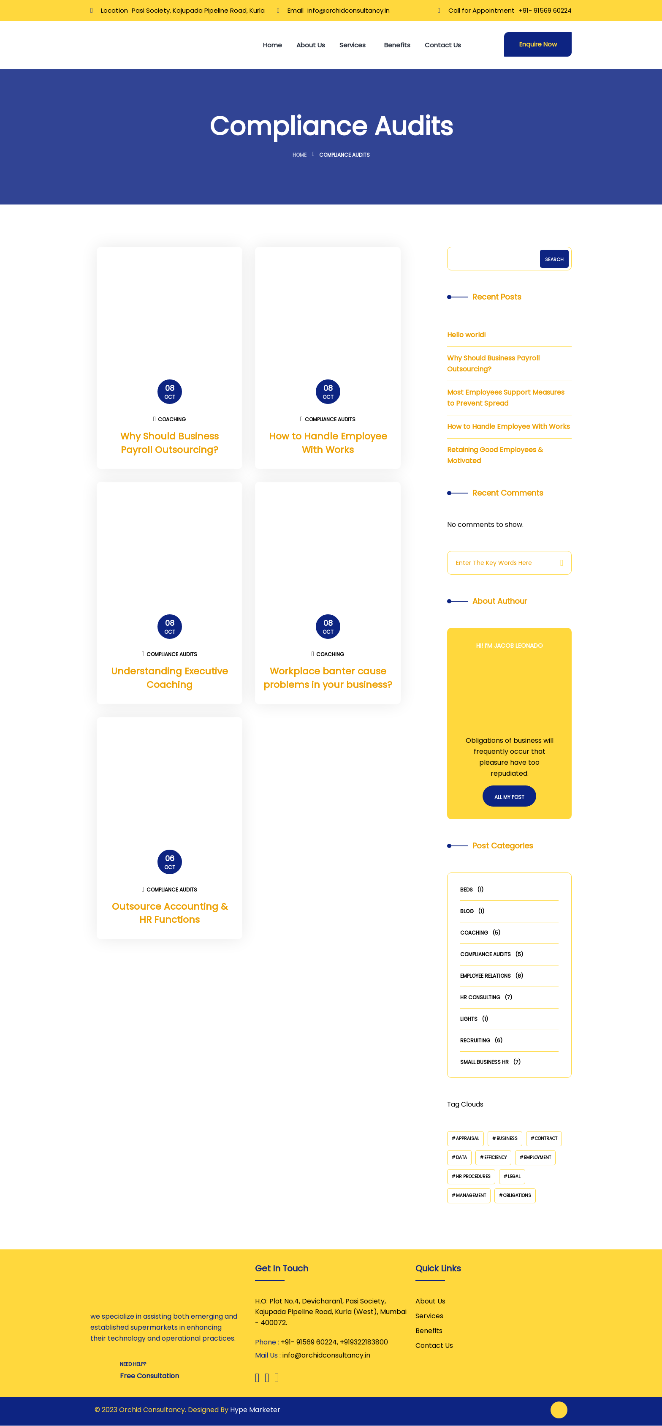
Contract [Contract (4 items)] (546, 1138)
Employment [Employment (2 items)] (537, 1157)
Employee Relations (485, 975)
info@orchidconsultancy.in (348, 10)
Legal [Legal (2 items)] (514, 1176)
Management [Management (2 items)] (471, 1195)
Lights (469, 1018)
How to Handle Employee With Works (328, 443)
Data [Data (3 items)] (461, 1157)
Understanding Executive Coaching (170, 678)
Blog (467, 911)
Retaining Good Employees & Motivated (495, 455)
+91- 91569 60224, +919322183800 (334, 1342)
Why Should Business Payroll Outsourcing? (169, 443)
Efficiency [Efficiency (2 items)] (495, 1157)
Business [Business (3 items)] (507, 1138)
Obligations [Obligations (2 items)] (517, 1195)
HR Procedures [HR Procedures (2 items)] (473, 1176)
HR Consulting (480, 997)
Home (300, 154)
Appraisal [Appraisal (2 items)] (467, 1138)
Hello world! (466, 335)
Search (554, 259)
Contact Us (434, 1345)
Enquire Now (538, 44)
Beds (466, 889)
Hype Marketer (255, 1410)
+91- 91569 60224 (545, 10)
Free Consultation (149, 1376)
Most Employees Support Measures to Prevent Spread (505, 397)
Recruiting (475, 1040)
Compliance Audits (327, 419)
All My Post (509, 797)
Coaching (169, 419)
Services (429, 1316)
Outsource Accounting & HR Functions (170, 913)
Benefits (428, 1331)
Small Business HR (484, 1062)
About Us (430, 1301)
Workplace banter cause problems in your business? (327, 678)
